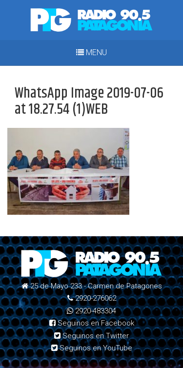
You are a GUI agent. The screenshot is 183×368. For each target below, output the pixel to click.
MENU (91, 52)
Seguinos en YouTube (91, 348)
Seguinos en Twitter (91, 335)
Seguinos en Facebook (91, 323)
